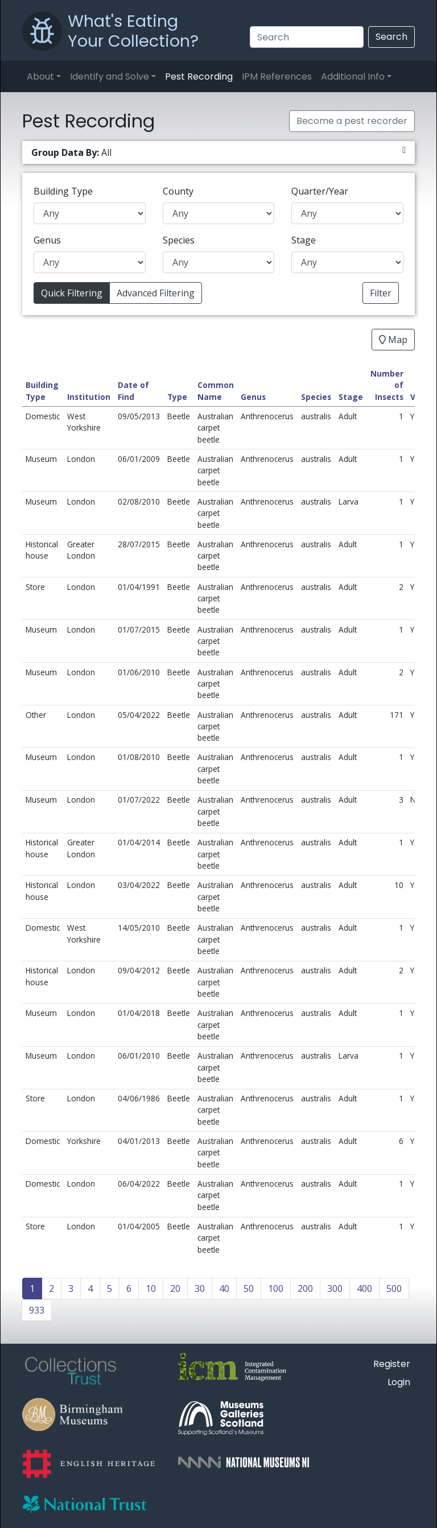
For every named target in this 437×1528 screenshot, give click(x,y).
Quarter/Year (319, 191)
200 (305, 1288)
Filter (380, 293)
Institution (88, 396)
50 (249, 1288)
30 (200, 1288)
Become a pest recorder (351, 120)
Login (398, 1382)
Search (391, 36)
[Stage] (347, 262)
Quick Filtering (71, 293)
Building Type (63, 191)
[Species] (219, 262)
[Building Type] (90, 213)
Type (177, 396)
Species (179, 240)
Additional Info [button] (353, 76)
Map (393, 339)
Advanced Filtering (156, 293)
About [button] (40, 76)
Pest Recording (199, 76)
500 (394, 1288)
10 (151, 1288)
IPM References (277, 76)
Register (391, 1363)
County (178, 191)
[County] (219, 213)
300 (335, 1288)
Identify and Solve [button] (109, 76)
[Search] (307, 37)
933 (36, 1310)
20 (175, 1288)
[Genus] (90, 262)
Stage (303, 240)
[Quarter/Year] (347, 213)
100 (275, 1288)
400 (364, 1288)
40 (224, 1288)
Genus (47, 240)
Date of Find (133, 390)
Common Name (215, 390)
